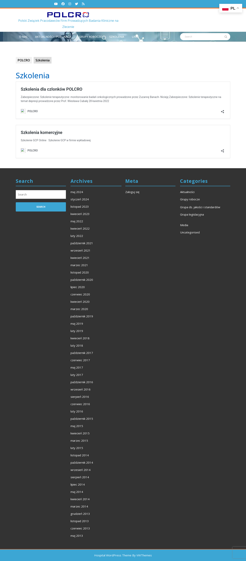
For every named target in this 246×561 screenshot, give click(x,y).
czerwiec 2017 (80, 360)
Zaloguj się (132, 192)
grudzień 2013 (80, 514)
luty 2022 (77, 236)
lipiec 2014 (78, 484)
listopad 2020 (80, 272)
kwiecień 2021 (80, 258)
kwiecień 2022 (80, 228)
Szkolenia (116, 36)
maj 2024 (77, 192)
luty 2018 (77, 345)
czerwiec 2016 (80, 404)
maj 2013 (77, 536)
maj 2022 (77, 221)
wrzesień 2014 (81, 470)
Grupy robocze (90, 36)
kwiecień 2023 (80, 214)
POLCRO (24, 60)
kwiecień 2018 (80, 338)
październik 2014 (82, 462)
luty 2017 (77, 375)
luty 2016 (77, 411)
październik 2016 (82, 382)
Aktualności (187, 192)
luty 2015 (77, 448)
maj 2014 (77, 492)
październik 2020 (82, 280)
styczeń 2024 (80, 199)
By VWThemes (142, 555)
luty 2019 (77, 331)
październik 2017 (82, 353)
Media (184, 225)
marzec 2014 (79, 506)
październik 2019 (82, 316)
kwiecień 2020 (80, 301)
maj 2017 (77, 367)
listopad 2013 (80, 521)
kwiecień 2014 (80, 499)
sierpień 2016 (80, 397)
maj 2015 (77, 426)
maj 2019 (77, 323)
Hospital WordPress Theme (112, 555)
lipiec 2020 (78, 287)
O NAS (23, 36)
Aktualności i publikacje (53, 36)
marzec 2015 (79, 440)
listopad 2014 (80, 455)
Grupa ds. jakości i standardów (200, 207)
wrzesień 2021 (81, 250)
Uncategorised (190, 232)
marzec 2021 (79, 265)
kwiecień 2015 (80, 433)
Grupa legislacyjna (192, 214)
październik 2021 (82, 243)
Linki (135, 36)
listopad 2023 (80, 206)
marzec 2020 (79, 309)
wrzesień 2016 (81, 389)
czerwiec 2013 (80, 528)
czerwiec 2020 (80, 294)
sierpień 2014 (80, 477)
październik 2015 (82, 419)
